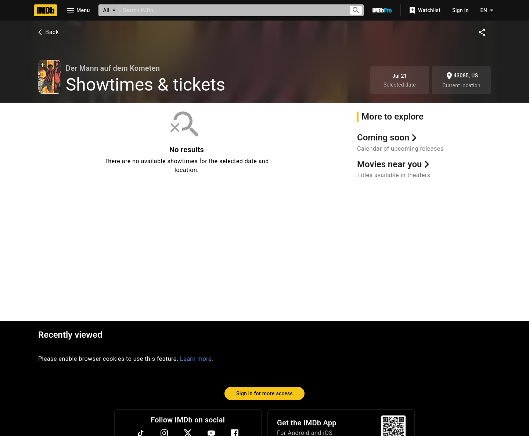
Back (47, 32)
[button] (42, 66)
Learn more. (196, 358)
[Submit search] (356, 10)
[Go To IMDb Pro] (382, 10)
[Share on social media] (482, 32)
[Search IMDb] (231, 10)
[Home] (45, 10)
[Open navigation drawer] (78, 10)
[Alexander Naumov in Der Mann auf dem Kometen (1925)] (49, 77)
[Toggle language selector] (485, 10)
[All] (109, 10)
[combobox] (231, 10)
